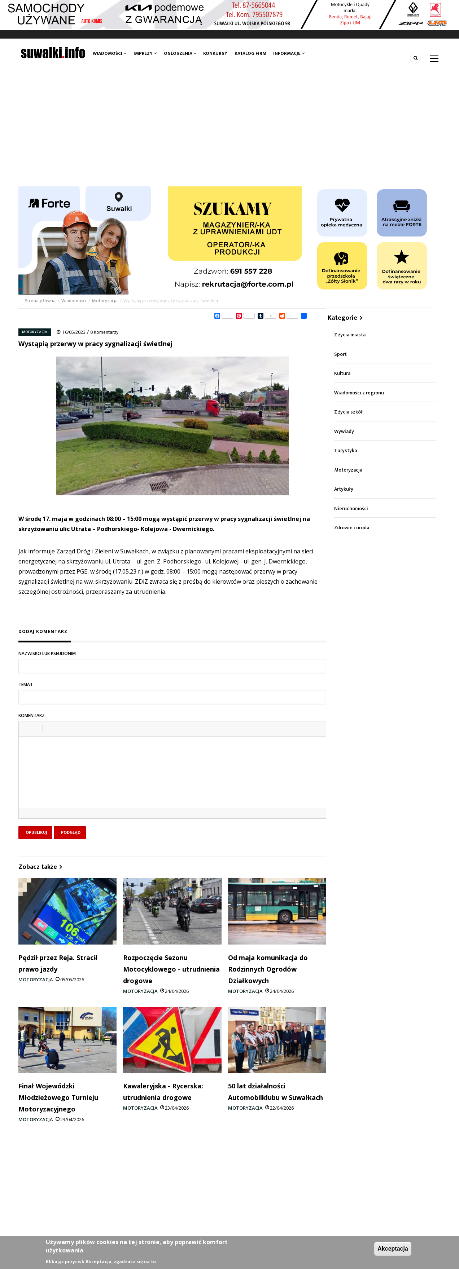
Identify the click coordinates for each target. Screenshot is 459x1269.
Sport (340, 354)
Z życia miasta (350, 335)
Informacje (288, 53)
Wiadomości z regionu (359, 393)
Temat (25, 684)
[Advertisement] (229, 132)
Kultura (342, 373)
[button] (27, 728)
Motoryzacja (105, 301)
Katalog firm (250, 53)
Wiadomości (109, 53)
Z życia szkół (348, 412)
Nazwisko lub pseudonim (47, 653)
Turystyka (345, 450)
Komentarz (31, 715)
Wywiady (344, 431)
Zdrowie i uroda (351, 527)
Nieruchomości (351, 508)
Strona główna (41, 301)
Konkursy (215, 53)
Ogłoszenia (180, 53)
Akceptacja (392, 1249)
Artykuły (343, 489)
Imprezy (145, 53)
